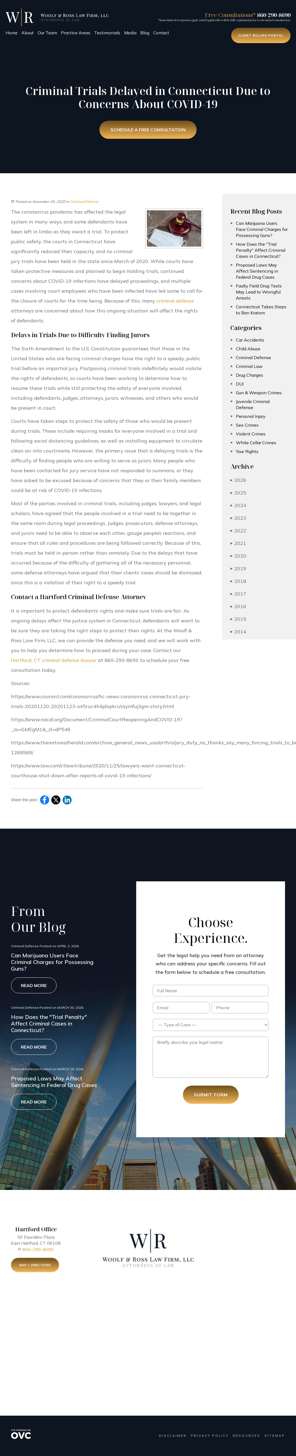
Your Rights (247, 451)
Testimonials (107, 32)
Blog (144, 32)
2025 (238, 493)
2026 (238, 480)
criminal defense (175, 301)
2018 (238, 581)
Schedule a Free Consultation (148, 130)
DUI (240, 384)
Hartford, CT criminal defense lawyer (54, 660)
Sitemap (274, 1435)
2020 (238, 556)
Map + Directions (35, 1266)
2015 (238, 619)
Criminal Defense (84, 201)
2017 (238, 594)
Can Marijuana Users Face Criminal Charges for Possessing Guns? (262, 229)
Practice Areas (75, 32)
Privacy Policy (210, 1435)
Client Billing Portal (261, 35)
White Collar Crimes (256, 442)
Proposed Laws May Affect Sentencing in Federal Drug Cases (257, 271)
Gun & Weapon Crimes (259, 392)
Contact (161, 32)
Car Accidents (250, 340)
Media (130, 32)
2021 (238, 543)
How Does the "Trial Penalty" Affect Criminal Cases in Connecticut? (260, 250)
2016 (238, 606)
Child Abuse (248, 348)
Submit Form (211, 1094)
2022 (238, 530)
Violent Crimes (251, 434)
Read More (34, 985)
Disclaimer (173, 1435)
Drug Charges (249, 375)
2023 (238, 518)
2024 (238, 505)
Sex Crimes (247, 425)
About (27, 32)
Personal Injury (251, 416)
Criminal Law (249, 366)
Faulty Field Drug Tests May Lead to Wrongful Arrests (259, 292)
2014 (238, 631)
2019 (238, 568)
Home (11, 32)
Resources (246, 1435)
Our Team (47, 32)
